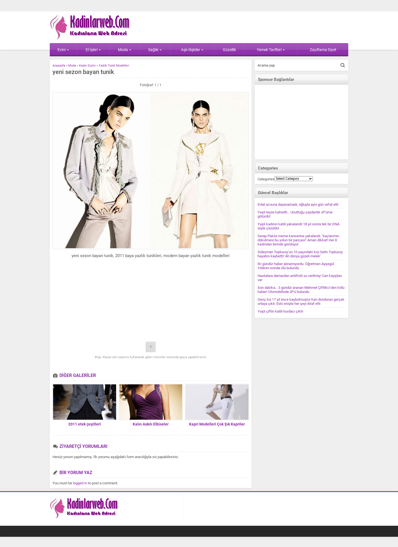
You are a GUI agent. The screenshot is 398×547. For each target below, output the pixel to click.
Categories (266, 179)
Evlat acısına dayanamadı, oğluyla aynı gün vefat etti (298, 204)
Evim (63, 49)
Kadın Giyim (87, 65)
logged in (80, 483)
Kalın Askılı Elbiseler (151, 424)
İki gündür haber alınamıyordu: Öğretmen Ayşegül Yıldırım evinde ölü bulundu (296, 266)
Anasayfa (59, 65)
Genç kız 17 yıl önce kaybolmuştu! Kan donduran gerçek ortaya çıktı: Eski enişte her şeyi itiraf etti (301, 301)
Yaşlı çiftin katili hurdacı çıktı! (280, 311)
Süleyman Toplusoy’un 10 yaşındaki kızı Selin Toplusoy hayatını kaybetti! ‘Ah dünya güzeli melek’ (300, 254)
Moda (124, 49)
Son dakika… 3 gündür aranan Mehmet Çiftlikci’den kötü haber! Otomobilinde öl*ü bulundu (301, 290)
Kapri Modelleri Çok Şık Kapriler (217, 424)
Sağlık (155, 49)
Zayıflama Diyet (323, 49)
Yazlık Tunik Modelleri (114, 65)
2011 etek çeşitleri (84, 424)
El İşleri (93, 49)
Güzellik (229, 49)
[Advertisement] (151, 301)
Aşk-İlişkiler (192, 49)
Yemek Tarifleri (271, 49)
